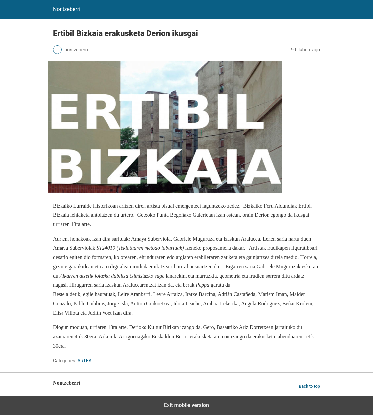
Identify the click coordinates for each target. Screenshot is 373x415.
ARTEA (84, 360)
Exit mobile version (186, 405)
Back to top (309, 386)
